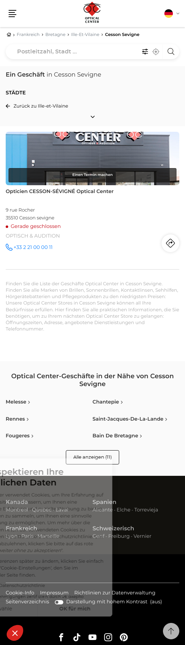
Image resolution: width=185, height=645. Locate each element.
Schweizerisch (113, 529)
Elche (124, 510)
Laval (62, 510)
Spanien (104, 502)
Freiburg (119, 536)
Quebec (42, 510)
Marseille (48, 536)
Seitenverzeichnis (27, 601)
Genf (98, 536)
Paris (27, 536)
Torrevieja (146, 510)
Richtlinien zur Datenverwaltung (114, 593)
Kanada (17, 502)
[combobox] (92, 51)
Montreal (17, 510)
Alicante (102, 510)
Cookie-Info (20, 593)
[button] (14, 632)
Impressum (54, 593)
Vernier (142, 536)
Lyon (11, 536)
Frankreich (21, 529)
